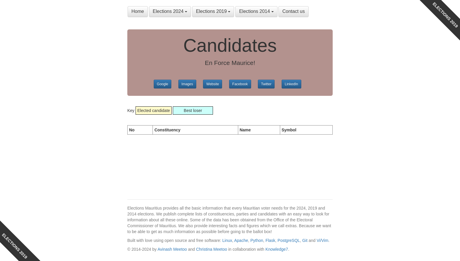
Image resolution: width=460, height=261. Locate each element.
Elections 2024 (170, 11)
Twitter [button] (266, 84)
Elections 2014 (256, 11)
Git (304, 240)
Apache (241, 240)
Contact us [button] (293, 11)
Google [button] (162, 84)
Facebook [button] (240, 84)
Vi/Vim (322, 240)
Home (137, 11)
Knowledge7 (276, 249)
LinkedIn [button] (291, 84)
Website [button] (212, 84)
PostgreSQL (289, 240)
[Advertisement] (174, 161)
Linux (227, 240)
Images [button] (187, 84)
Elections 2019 (213, 11)
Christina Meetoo (211, 249)
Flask (270, 240)
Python (257, 240)
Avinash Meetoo (172, 249)
